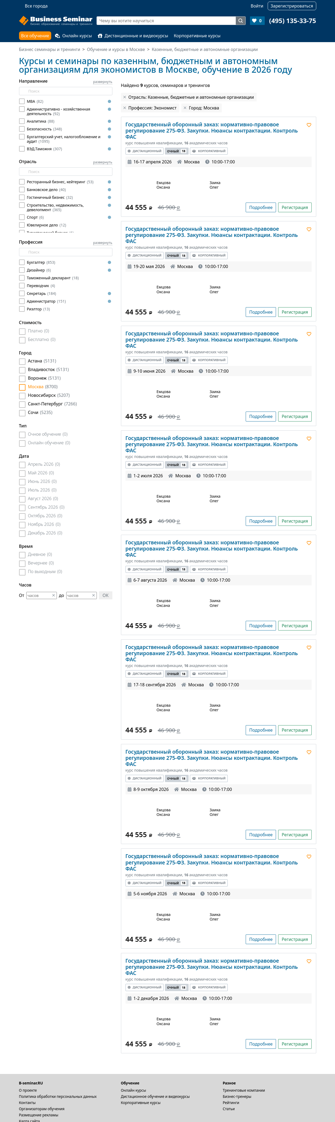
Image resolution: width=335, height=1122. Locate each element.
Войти (257, 6)
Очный (176, 151)
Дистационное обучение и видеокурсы (155, 1096)
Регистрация (295, 207)
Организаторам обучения (42, 1108)
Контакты (27, 1102)
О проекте (28, 1090)
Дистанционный (145, 151)
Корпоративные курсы (197, 36)
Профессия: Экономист (152, 108)
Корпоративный (208, 151)
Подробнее (261, 207)
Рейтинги (231, 1102)
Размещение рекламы (38, 1114)
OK (105, 595)
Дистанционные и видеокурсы (133, 36)
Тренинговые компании (244, 1090)
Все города (36, 6)
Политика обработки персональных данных (58, 1096)
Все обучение (35, 36)
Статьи (229, 1108)
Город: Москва (204, 108)
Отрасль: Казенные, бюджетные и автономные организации (191, 97)
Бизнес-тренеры (237, 1096)
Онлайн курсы (73, 36)
